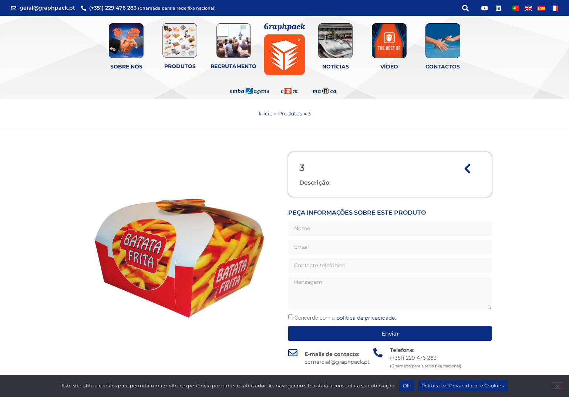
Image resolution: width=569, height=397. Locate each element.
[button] (465, 8)
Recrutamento (233, 66)
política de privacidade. (366, 317)
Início (266, 113)
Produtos (180, 66)
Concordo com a (345, 318)
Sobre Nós (126, 66)
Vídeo (389, 66)
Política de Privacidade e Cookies (462, 385)
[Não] (557, 385)
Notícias (335, 66)
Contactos (442, 66)
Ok (406, 385)
